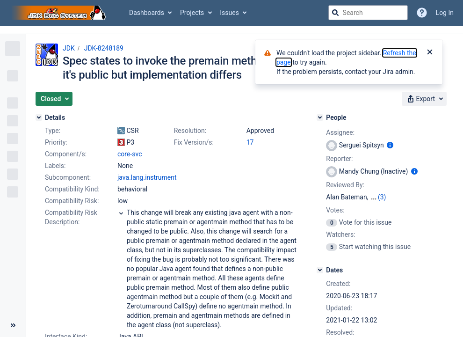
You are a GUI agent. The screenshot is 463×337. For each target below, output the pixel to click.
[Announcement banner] (231, 30)
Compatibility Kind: (72, 189)
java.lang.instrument (147, 177)
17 (250, 142)
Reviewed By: (345, 185)
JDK (69, 48)
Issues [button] (229, 12)
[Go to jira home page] (60, 12)
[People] (320, 117)
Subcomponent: (68, 177)
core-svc (129, 154)
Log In (445, 12)
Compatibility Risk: (72, 201)
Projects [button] (192, 12)
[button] (54, 99)
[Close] (429, 53)
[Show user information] (390, 145)
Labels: (55, 165)
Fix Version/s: (194, 142)
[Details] (39, 117)
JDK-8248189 (103, 48)
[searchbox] (368, 12)
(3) (382, 197)
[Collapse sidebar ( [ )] (13, 325)
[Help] (421, 12)
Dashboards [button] (146, 12)
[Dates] (320, 270)
